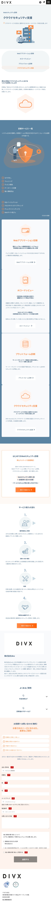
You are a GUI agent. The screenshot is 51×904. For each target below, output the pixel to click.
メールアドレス (6, 798)
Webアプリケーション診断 (25, 262)
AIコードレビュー (25, 326)
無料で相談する (25, 490)
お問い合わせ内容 (7, 816)
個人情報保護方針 (7, 899)
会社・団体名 (5, 767)
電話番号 (4, 808)
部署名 (4, 775)
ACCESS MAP (6, 897)
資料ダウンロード (40, 2)
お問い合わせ (44, 2)
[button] (48, 2)
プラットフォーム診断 (25, 378)
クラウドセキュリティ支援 (25, 430)
